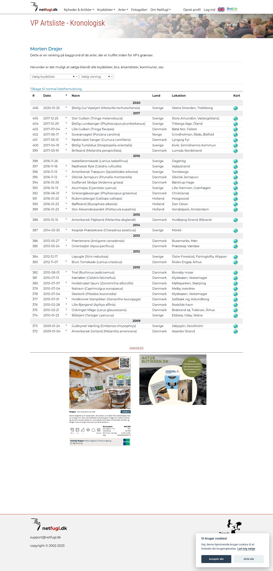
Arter (122, 10)
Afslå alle (249, 559)
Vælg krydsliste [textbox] (43, 76)
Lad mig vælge (246, 548)
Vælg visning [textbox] (91, 76)
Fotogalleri (139, 10)
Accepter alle (216, 559)
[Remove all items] (73, 76)
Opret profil (192, 10)
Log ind (209, 10)
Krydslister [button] (105, 10)
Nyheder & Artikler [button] (78, 10)
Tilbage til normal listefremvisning (56, 89)
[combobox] (54, 76)
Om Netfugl (159, 10)
